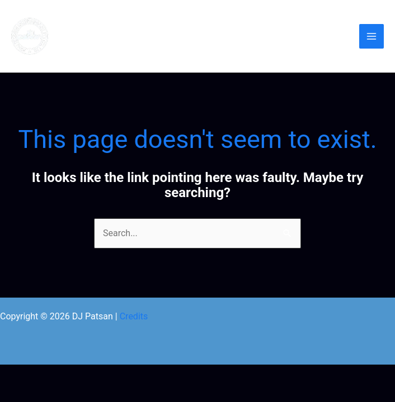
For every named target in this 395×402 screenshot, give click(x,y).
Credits (134, 316)
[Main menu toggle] (371, 36)
